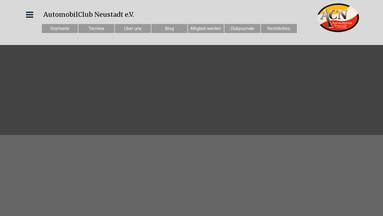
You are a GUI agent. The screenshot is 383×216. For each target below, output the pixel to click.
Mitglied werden (206, 28)
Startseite (59, 28)
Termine (96, 28)
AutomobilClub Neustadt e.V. (88, 14)
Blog (169, 28)
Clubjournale (242, 28)
